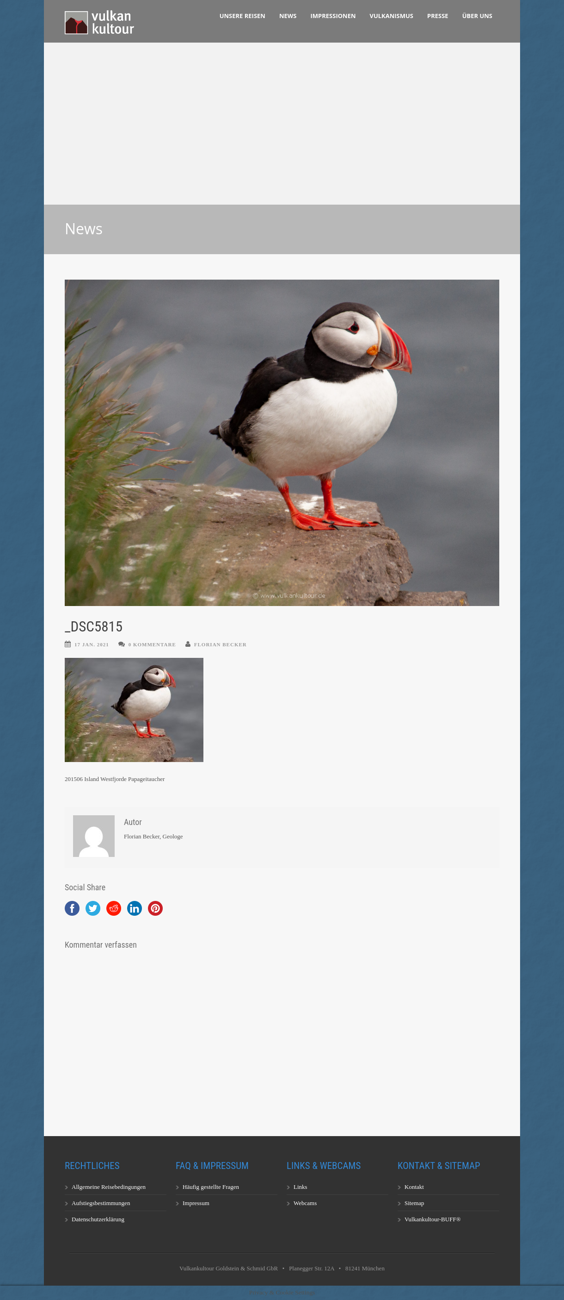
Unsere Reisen (242, 16)
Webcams (305, 1203)
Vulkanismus (392, 16)
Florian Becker (220, 644)
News (288, 16)
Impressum (196, 1203)
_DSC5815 (94, 626)
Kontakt (414, 1186)
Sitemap (414, 1203)
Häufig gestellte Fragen (211, 1186)
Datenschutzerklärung (98, 1219)
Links (300, 1186)
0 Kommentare (152, 644)
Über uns (477, 16)
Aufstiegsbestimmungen (101, 1203)
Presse (437, 16)
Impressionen (333, 16)
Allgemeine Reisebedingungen (109, 1186)
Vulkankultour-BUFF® (433, 1219)
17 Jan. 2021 (91, 644)
